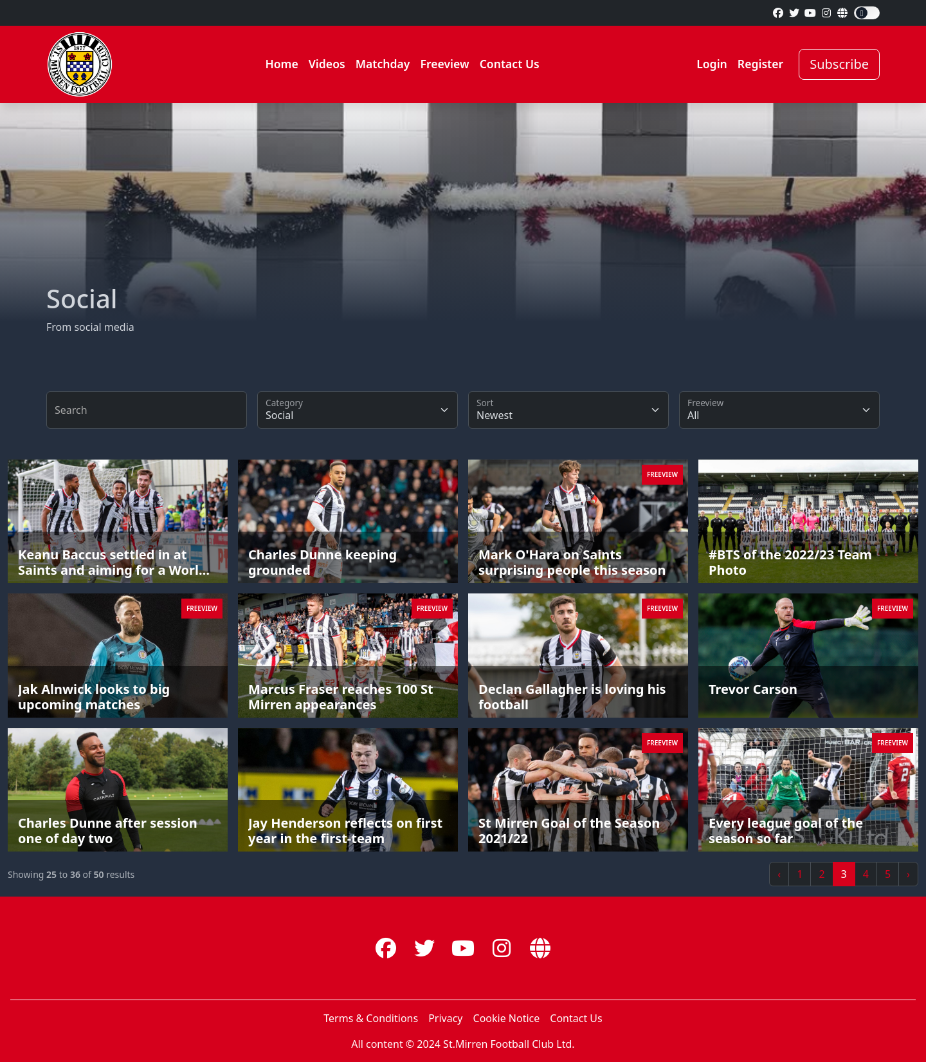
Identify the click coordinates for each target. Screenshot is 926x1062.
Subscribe (839, 64)
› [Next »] (908, 874)
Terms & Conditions (370, 1018)
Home (281, 63)
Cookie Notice (506, 1018)
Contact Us (510, 63)
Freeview (444, 63)
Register (760, 63)
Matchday (383, 63)
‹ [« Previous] (779, 874)
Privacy (445, 1018)
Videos (327, 63)
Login (711, 63)
